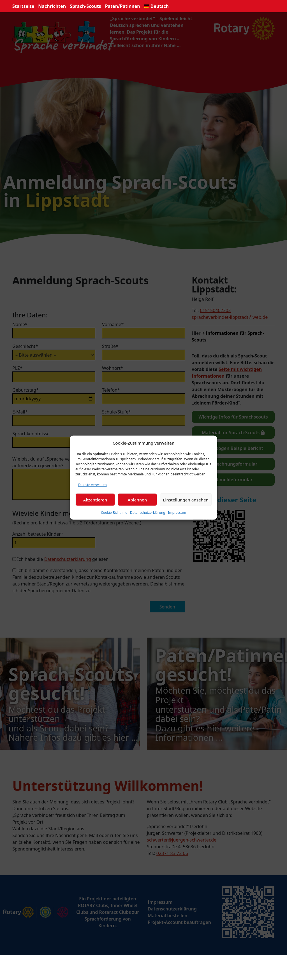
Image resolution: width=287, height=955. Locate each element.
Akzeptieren (95, 499)
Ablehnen (137, 499)
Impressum (177, 512)
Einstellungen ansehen (186, 499)
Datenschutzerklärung (147, 512)
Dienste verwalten (92, 484)
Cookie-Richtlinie (114, 512)
